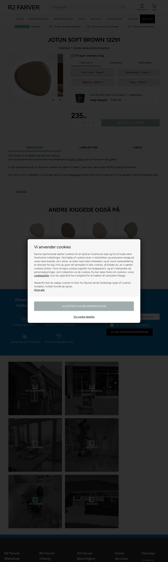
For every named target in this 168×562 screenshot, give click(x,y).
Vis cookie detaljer (84, 316)
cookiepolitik (41, 275)
